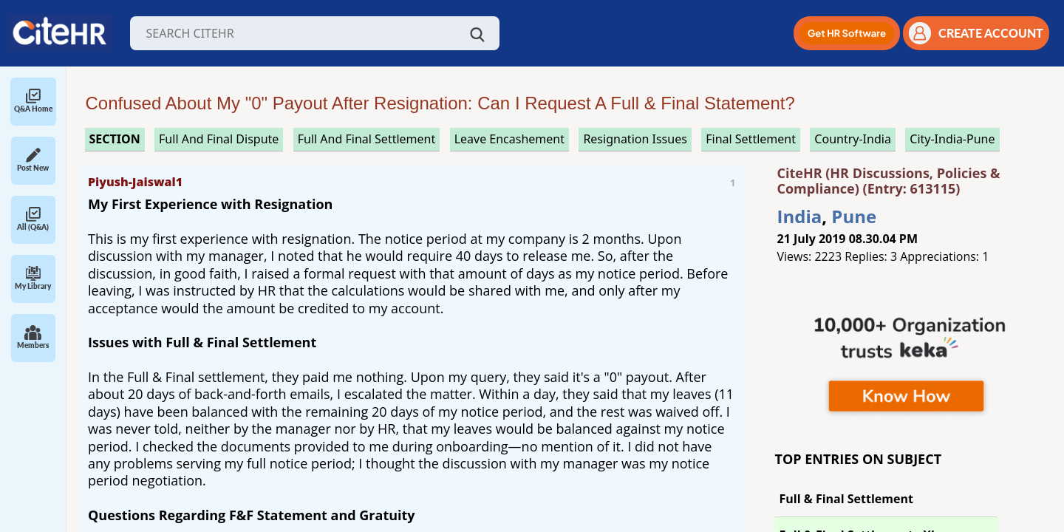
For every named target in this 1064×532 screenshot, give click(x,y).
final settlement (751, 139)
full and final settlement (366, 139)
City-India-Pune (952, 139)
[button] (847, 33)
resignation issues (634, 139)
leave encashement (509, 139)
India (799, 216)
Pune (853, 216)
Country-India (852, 139)
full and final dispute (219, 139)
